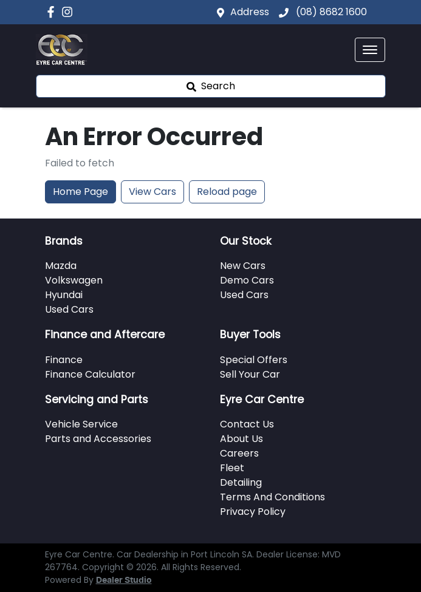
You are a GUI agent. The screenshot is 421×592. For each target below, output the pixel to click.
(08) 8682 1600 (330, 12)
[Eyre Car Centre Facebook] (53, 12)
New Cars (242, 266)
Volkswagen (74, 280)
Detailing (241, 482)
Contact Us (247, 424)
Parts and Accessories (98, 439)
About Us (241, 439)
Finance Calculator (90, 374)
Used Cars (69, 309)
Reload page (227, 192)
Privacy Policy (253, 512)
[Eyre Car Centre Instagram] (69, 12)
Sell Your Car (250, 374)
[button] (370, 50)
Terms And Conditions (272, 497)
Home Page (80, 192)
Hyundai (64, 295)
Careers (239, 453)
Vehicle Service (81, 424)
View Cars (152, 192)
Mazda (61, 266)
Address (249, 12)
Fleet (232, 468)
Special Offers (253, 360)
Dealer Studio (124, 580)
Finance (64, 360)
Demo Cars (247, 280)
